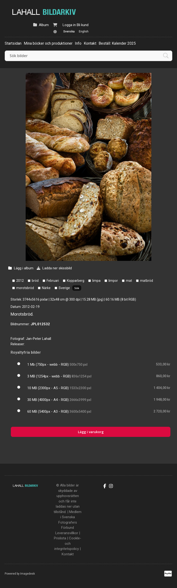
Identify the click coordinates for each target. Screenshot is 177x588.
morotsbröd (25, 288)
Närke (46, 288)
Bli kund (82, 25)
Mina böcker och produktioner (48, 43)
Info (78, 43)
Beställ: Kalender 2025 (117, 43)
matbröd (146, 280)
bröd (35, 280)
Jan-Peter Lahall (38, 339)
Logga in (69, 25)
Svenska (69, 31)
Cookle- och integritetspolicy (67, 543)
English (83, 31)
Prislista (60, 538)
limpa (96, 280)
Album (44, 25)
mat (129, 280)
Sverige (64, 288)
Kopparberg (75, 280)
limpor (113, 280)
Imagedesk (27, 573)
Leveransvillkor (66, 533)
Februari (53, 280)
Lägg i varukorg (91, 432)
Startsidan (13, 43)
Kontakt (90, 43)
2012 (20, 280)
